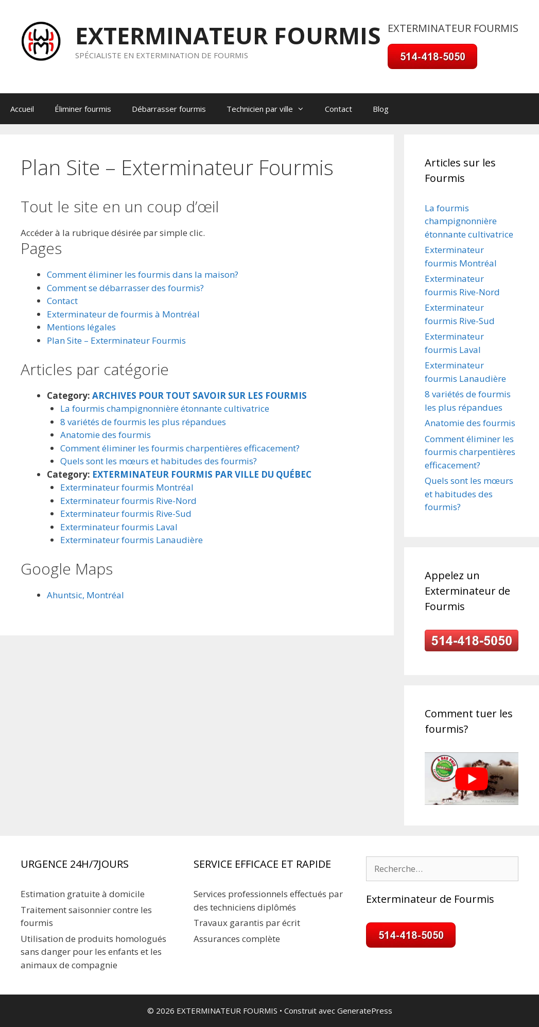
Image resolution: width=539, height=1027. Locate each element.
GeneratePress (364, 1010)
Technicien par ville (271, 108)
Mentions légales (81, 327)
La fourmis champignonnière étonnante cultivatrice (164, 408)
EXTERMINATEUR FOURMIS (228, 35)
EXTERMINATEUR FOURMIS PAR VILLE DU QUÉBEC (201, 474)
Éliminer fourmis (83, 109)
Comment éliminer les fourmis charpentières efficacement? (180, 448)
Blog (381, 109)
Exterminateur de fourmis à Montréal (123, 314)
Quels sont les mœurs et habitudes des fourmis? (158, 461)
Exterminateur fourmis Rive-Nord (128, 501)
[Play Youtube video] (471, 778)
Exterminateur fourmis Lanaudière (131, 540)
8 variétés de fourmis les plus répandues (143, 422)
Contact (338, 109)
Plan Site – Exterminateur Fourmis (116, 340)
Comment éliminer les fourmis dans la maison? (142, 274)
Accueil (22, 109)
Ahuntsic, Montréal (85, 595)
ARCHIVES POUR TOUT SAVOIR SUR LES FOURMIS (199, 395)
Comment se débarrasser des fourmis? (125, 288)
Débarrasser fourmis (169, 109)
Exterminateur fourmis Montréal (127, 487)
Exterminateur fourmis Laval (119, 527)
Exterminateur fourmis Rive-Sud (126, 513)
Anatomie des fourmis (105, 435)
